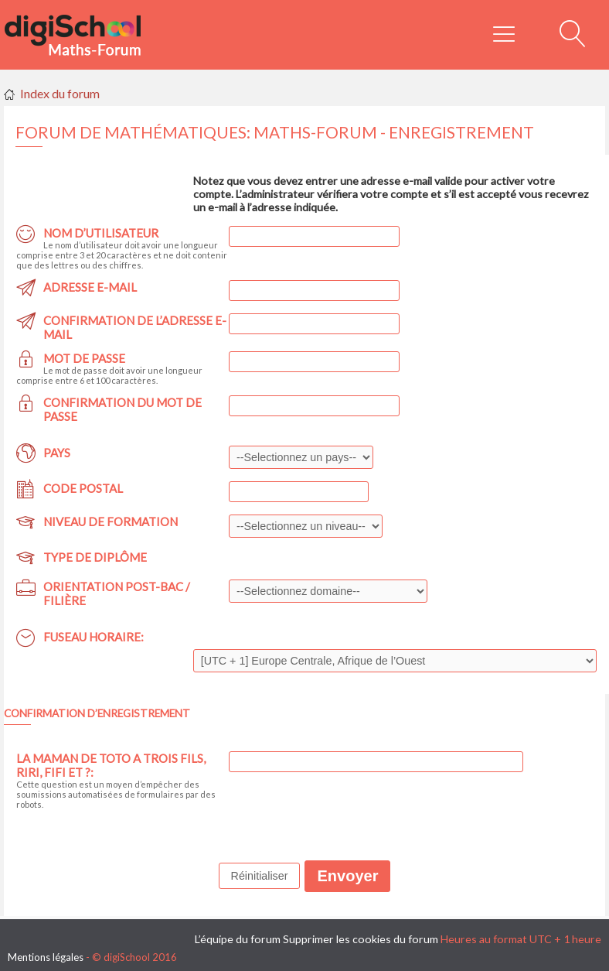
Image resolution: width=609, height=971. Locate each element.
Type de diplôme (95, 557)
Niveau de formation (110, 521)
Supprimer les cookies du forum (360, 938)
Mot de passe (84, 358)
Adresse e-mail (90, 287)
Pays (56, 453)
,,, (301, 457)
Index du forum (60, 93)
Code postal (83, 488)
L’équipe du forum (238, 938)
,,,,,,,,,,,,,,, (328, 591)
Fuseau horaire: (93, 637)
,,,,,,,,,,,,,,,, (306, 526)
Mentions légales (45, 957)
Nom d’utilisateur (100, 233)
